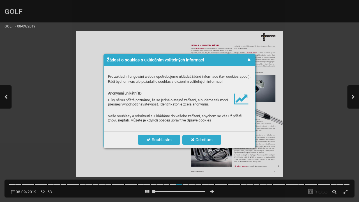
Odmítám (202, 139)
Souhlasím (159, 139)
